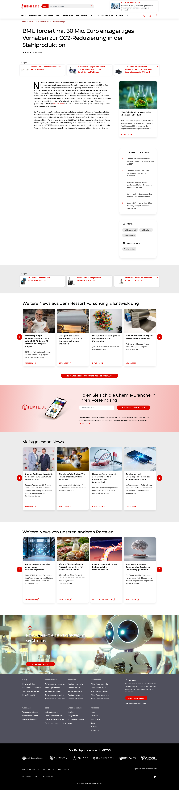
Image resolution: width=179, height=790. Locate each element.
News (93, 712)
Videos (70, 723)
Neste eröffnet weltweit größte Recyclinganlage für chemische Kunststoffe (139, 206)
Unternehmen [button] (35, 15)
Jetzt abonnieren (136, 698)
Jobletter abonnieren (53, 716)
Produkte (94, 716)
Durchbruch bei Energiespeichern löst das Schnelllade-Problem (140, 195)
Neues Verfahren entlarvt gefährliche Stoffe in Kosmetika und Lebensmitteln (139, 185)
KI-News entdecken (40, 664)
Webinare (94, 727)
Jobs (93, 723)
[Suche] (91, 6)
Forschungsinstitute (76, 719)
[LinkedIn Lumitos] (155, 777)
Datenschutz (48, 777)
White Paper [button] (81, 15)
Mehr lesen (86, 423)
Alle (44, 6)
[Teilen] (144, 16)
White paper (95, 719)
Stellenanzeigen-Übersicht (55, 723)
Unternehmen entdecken (55, 684)
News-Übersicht (28, 695)
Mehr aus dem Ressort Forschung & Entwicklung (89, 376)
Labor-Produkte (74, 688)
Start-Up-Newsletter (30, 691)
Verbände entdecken (53, 691)
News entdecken (28, 684)
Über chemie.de (64, 769)
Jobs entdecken (51, 712)
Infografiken (73, 716)
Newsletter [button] (122, 15)
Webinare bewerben (30, 716)
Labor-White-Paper (98, 688)
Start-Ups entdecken (53, 688)
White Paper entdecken (100, 684)
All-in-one (95, 730)
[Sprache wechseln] (150, 16)
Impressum (26, 777)
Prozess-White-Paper (99, 691)
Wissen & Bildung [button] (105, 15)
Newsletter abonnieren (133, 408)
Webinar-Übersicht (29, 719)
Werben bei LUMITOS (30, 769)
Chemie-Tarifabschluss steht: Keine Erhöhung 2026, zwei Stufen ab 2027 (140, 161)
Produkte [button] (48, 15)
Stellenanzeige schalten (54, 719)
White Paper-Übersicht (100, 699)
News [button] (23, 15)
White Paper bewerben (100, 695)
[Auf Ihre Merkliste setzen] (137, 16)
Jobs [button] (92, 15)
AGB (37, 777)
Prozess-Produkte (75, 691)
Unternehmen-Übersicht (55, 699)
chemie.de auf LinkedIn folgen (135, 703)
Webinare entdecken (30, 712)
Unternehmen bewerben (54, 695)
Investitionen (58, 104)
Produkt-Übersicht (75, 699)
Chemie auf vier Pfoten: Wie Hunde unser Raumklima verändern (138, 173)
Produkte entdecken (76, 684)
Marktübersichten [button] (65, 15)
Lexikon (71, 712)
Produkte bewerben (75, 695)
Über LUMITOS (48, 769)
